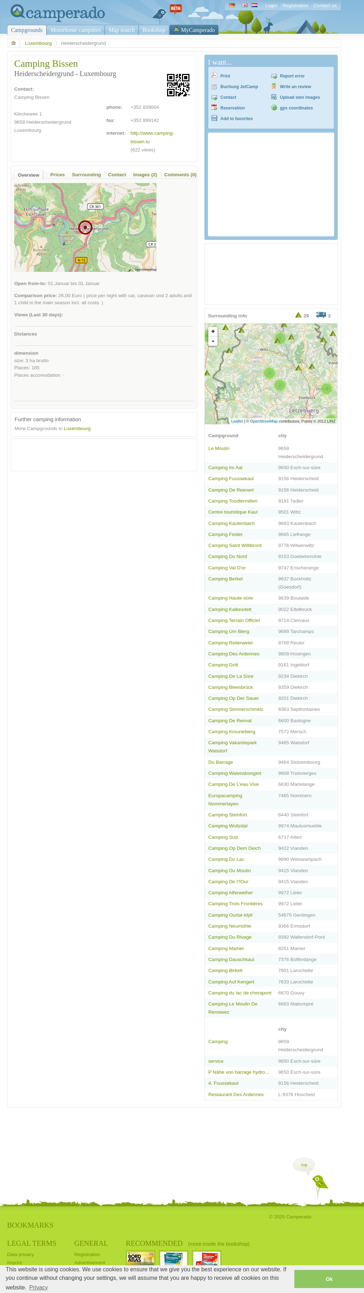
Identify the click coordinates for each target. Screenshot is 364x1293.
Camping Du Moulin (229, 870)
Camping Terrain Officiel (234, 620)
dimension (26, 353)
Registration (295, 5)
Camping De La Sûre (230, 676)
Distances (25, 334)
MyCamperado (198, 30)
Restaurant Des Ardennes (236, 1094)
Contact (228, 97)
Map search (121, 30)
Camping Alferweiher (230, 892)
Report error (292, 76)
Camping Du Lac (226, 859)
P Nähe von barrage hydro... (238, 1072)
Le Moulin (218, 448)
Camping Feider (225, 534)
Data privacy (20, 1254)
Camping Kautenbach (231, 523)
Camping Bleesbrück (230, 687)
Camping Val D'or (227, 567)
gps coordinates (296, 108)
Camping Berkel (225, 578)
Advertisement (89, 1262)
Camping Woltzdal (227, 825)
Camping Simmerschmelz (235, 709)
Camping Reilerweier (230, 642)
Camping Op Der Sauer (233, 698)
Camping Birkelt (225, 970)
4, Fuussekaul (223, 1083)
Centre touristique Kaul (232, 512)
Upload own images (300, 97)
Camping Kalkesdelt (229, 609)
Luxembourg (38, 43)
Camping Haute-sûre (230, 598)
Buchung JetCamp (239, 86)
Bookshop (154, 30)
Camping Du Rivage (230, 937)
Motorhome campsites (75, 30)
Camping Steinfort (227, 814)
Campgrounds (27, 30)
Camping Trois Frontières (235, 903)
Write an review (295, 86)
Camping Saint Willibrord (235, 545)
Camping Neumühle (229, 926)
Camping (218, 1041)
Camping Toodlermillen (232, 501)
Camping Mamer (226, 948)
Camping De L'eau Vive (233, 784)
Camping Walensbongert (234, 773)
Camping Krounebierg (231, 731)
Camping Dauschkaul (231, 959)
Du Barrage (220, 762)
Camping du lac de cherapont (240, 993)
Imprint (14, 1262)
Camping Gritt (223, 664)
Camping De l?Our (228, 881)
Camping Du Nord (227, 556)
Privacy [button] (38, 1287)
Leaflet (237, 421)
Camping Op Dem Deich (234, 848)
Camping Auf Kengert (231, 981)
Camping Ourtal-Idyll (230, 915)
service (216, 1061)
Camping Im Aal (225, 467)
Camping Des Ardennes (233, 653)
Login (271, 5)
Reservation (232, 108)
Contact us (325, 5)
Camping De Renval (230, 720)
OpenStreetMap (264, 421)
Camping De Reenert (231, 490)
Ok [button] (329, 1279)
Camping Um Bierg (228, 631)
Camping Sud (222, 837)
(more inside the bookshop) (219, 1244)
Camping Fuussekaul (231, 478)
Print (225, 76)
